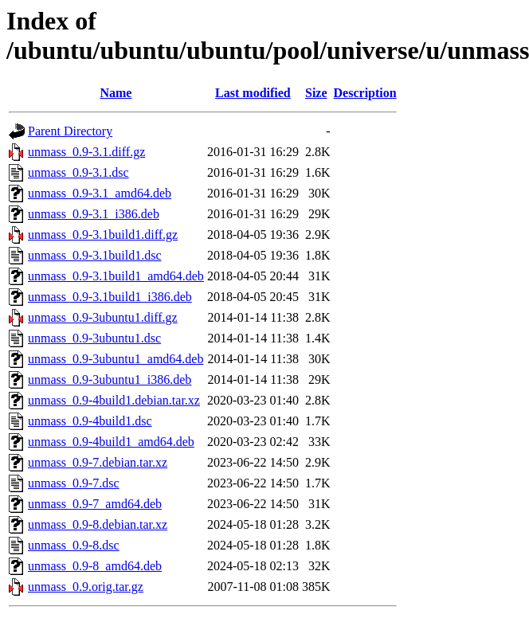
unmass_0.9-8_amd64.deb (95, 566)
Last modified (253, 93)
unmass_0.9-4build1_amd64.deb (111, 441)
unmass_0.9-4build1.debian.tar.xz (114, 400)
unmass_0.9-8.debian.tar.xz (97, 524)
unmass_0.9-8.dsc (74, 545)
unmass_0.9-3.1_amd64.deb (99, 193)
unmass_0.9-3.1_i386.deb (93, 214)
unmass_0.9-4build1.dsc (90, 421)
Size (316, 93)
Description (365, 93)
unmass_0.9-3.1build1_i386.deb (110, 296)
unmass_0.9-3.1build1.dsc (95, 255)
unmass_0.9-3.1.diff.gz (86, 151)
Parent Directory (70, 131)
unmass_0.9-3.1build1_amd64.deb (116, 276)
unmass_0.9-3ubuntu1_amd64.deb (115, 359)
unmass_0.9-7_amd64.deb (95, 504)
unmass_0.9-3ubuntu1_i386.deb (109, 379)
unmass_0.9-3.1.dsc (78, 172)
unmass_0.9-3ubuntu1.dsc (94, 338)
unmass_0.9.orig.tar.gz (85, 586)
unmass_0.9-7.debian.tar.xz (97, 462)
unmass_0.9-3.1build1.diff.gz (103, 234)
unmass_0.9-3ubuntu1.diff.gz (103, 317)
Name (115, 93)
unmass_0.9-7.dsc (74, 483)
